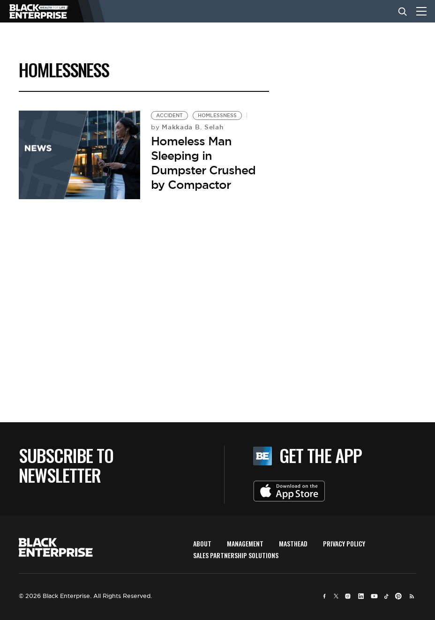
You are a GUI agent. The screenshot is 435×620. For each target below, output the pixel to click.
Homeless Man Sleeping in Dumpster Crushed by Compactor (203, 163)
